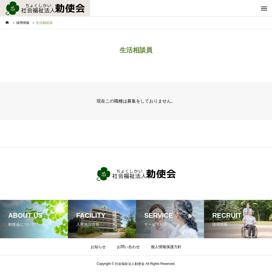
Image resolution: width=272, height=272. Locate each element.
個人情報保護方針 (166, 247)
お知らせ (98, 247)
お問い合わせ (128, 247)
